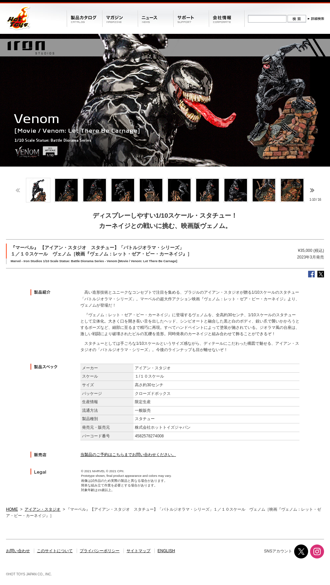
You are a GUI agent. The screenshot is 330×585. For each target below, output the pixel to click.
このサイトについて (55, 550)
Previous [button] (18, 190)
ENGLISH (166, 550)
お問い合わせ (18, 550)
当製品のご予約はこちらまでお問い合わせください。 (128, 454)
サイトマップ (138, 550)
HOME (12, 509)
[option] (38, 190)
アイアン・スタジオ (42, 509)
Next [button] (312, 190)
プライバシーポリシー (100, 550)
